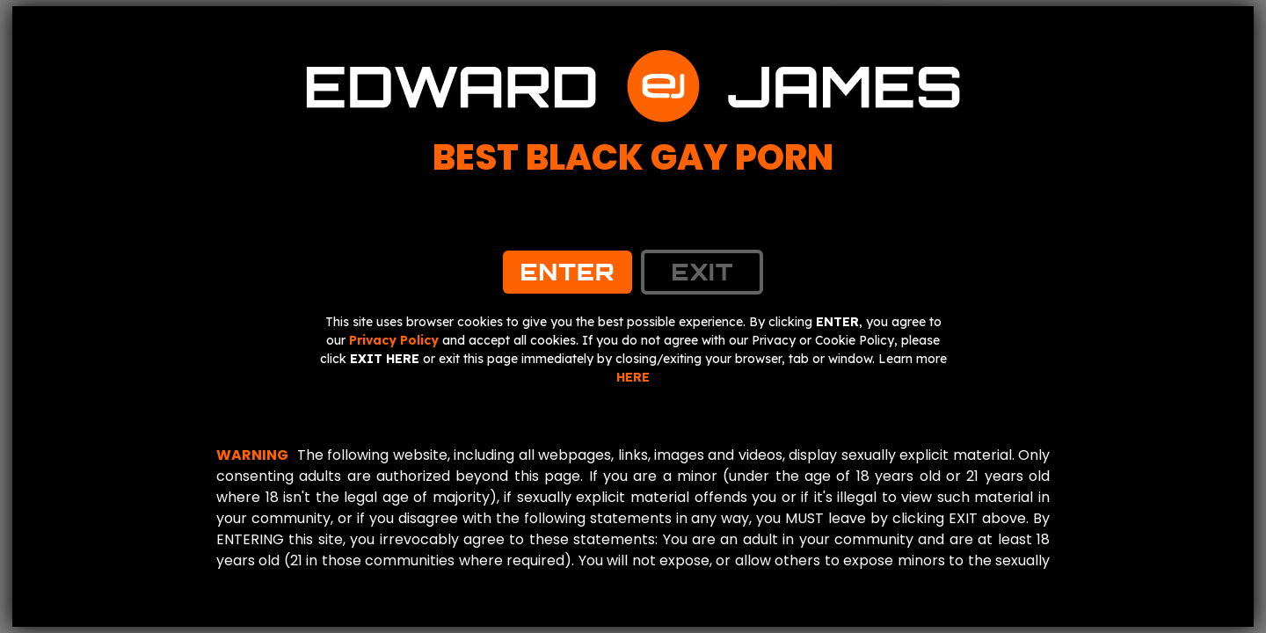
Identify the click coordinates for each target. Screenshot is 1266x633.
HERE (633, 377)
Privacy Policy (394, 340)
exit (702, 272)
